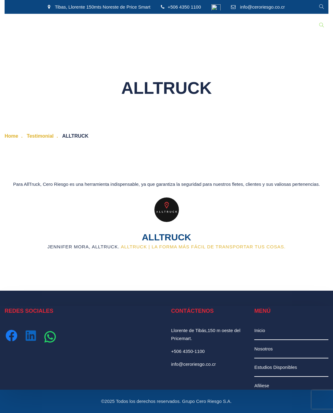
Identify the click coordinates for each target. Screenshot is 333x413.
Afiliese (261, 385)
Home (11, 136)
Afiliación (167, 25)
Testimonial (40, 136)
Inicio (14, 25)
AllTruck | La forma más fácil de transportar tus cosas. (203, 246)
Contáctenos (198, 25)
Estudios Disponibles (78, 25)
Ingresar (229, 25)
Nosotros (38, 25)
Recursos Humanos (128, 25)
